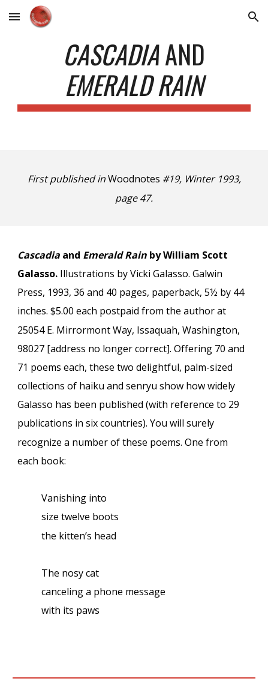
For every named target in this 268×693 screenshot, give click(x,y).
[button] (14, 16)
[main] (134, 75)
